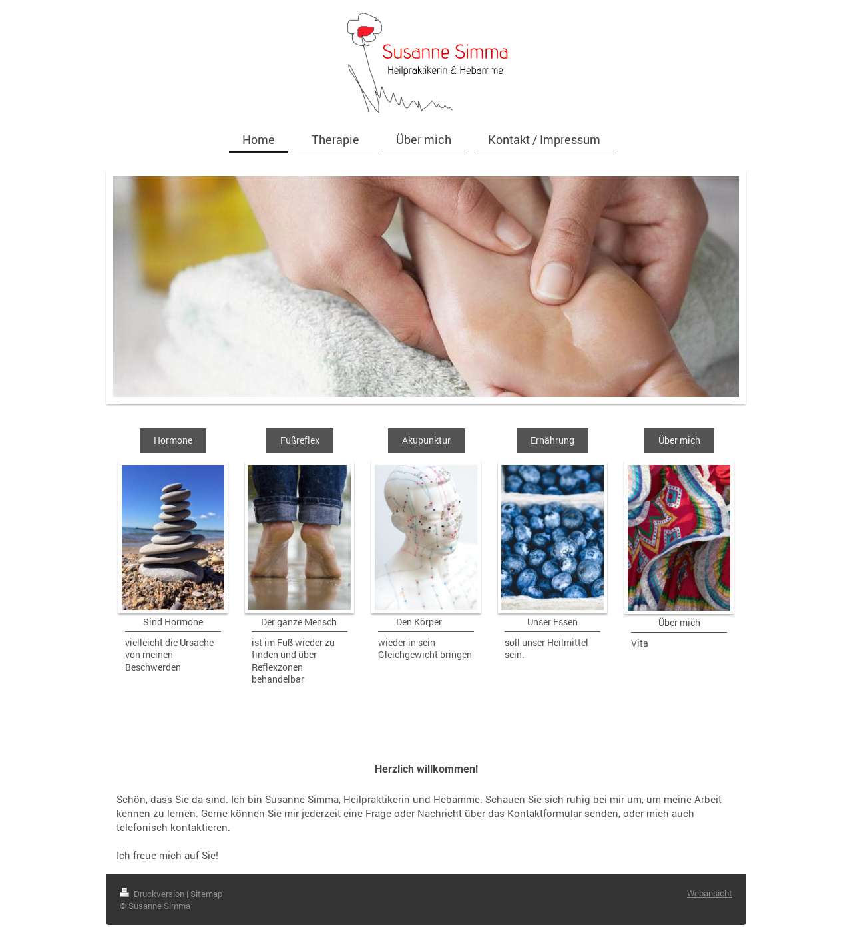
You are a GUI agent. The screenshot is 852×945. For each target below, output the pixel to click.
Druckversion (153, 893)
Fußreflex (300, 440)
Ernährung (552, 440)
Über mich (679, 440)
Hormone (173, 440)
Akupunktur (426, 440)
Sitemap (206, 893)
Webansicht (709, 893)
